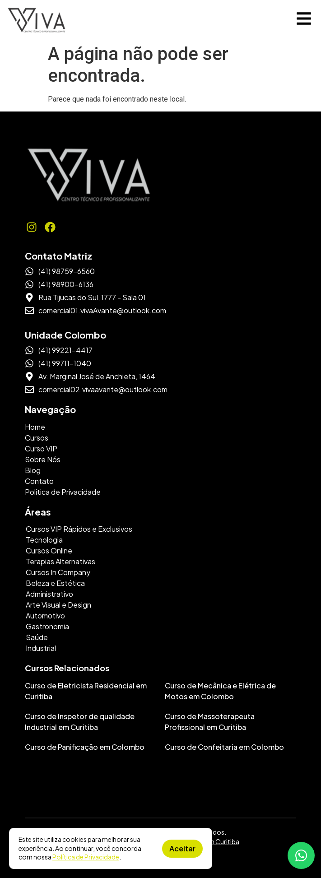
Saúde (37, 637)
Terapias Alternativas (60, 561)
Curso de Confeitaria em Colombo (224, 747)
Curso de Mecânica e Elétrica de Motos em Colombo (220, 691)
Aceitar (182, 848)
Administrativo (49, 594)
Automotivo (45, 615)
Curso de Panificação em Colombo (84, 747)
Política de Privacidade (85, 857)
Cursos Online (49, 550)
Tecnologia (44, 539)
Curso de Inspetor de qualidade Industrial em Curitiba (80, 721)
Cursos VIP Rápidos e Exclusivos (79, 529)
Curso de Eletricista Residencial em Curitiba (86, 691)
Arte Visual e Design (58, 604)
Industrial (41, 648)
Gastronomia (47, 626)
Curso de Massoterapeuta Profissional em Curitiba (210, 721)
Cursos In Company (58, 572)
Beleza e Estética (55, 583)
